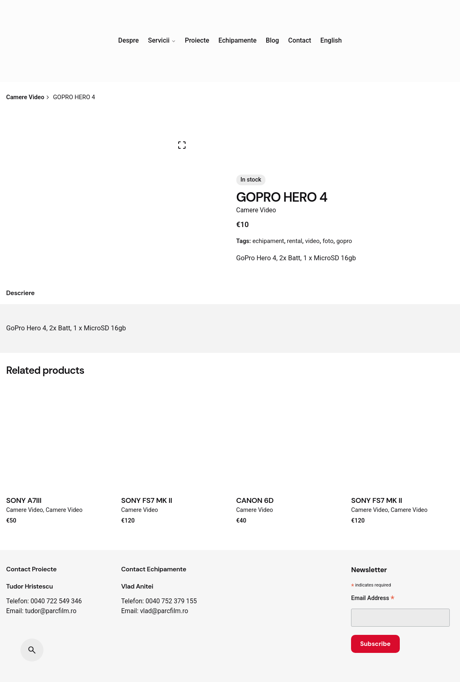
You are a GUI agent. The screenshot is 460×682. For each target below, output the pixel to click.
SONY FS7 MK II (146, 500)
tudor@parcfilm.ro (50, 611)
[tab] (20, 293)
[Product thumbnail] (57, 435)
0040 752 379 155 (171, 601)
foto (327, 241)
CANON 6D (255, 500)
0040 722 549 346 (56, 601)
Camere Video (256, 210)
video (312, 241)
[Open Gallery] (181, 145)
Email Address (372, 599)
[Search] (31, 650)
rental (294, 241)
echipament (268, 241)
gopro (344, 241)
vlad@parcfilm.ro (164, 611)
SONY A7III (23, 500)
